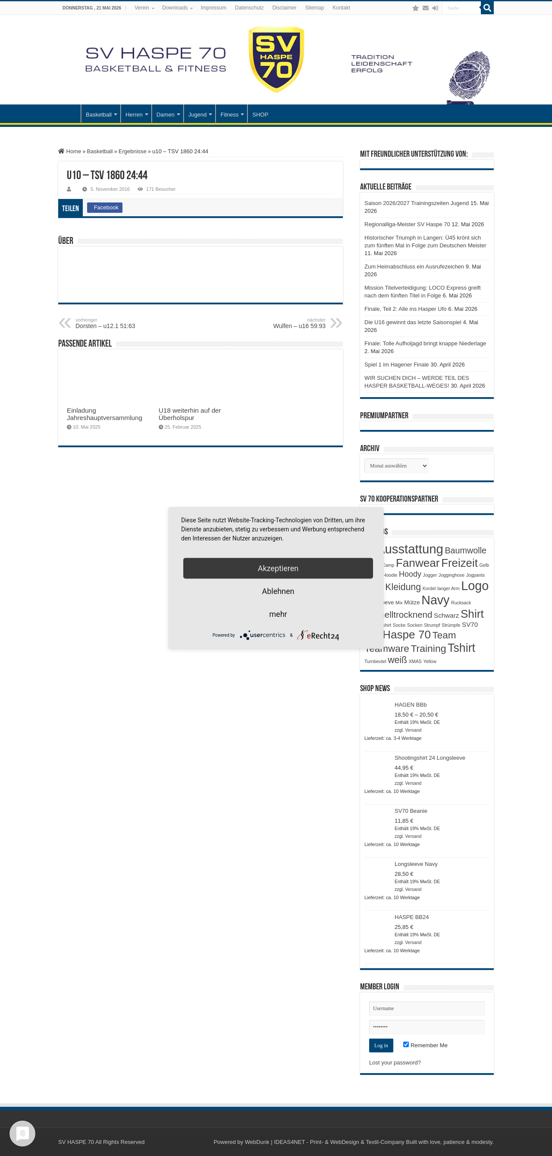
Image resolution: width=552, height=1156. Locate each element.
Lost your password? (395, 1062)
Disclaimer (284, 8)
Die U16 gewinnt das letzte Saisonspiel (412, 322)
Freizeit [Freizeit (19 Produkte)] (459, 563)
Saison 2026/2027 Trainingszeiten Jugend (416, 203)
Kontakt (341, 8)
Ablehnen (278, 591)
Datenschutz (249, 8)
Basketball (99, 114)
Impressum (213, 8)
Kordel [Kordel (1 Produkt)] (429, 588)
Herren (134, 114)
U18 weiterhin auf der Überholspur (190, 414)
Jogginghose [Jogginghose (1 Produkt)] (451, 575)
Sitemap (314, 8)
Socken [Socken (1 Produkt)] (415, 625)
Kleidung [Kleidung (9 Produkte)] (403, 587)
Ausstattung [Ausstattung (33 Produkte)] (409, 549)
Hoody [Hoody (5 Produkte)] (410, 574)
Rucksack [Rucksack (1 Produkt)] (461, 602)
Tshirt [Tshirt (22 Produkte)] (461, 647)
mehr (278, 614)
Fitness (229, 114)
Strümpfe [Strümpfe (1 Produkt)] (451, 625)
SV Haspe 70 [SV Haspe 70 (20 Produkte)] (397, 634)
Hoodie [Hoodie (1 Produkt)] (390, 575)
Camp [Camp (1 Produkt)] (388, 565)
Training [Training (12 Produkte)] (428, 648)
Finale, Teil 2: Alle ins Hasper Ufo (405, 309)
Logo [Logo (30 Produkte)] (475, 586)
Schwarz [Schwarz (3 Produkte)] (446, 615)
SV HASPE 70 (76, 1142)
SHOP (260, 114)
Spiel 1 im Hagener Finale (396, 364)
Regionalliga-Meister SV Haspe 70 (407, 224)
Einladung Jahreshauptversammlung (104, 414)
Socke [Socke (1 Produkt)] (399, 625)
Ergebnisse (133, 151)
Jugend (197, 114)
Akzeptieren (278, 568)
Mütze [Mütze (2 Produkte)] (412, 602)
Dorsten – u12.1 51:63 (119, 323)
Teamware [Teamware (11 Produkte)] (386, 648)
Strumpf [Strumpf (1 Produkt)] (432, 625)
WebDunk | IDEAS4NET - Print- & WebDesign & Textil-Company (325, 1142)
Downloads (175, 8)
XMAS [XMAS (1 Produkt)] (415, 661)
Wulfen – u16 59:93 (281, 323)
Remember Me (425, 1045)
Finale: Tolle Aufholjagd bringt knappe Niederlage (425, 343)
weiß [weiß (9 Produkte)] (397, 660)
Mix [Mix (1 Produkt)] (399, 602)
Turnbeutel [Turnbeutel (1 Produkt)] (375, 661)
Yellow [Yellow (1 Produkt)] (429, 661)
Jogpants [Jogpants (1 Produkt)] (475, 575)
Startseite (69, 113)
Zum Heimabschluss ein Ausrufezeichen (414, 266)
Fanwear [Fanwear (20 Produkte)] (418, 562)
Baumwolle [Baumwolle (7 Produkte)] (465, 550)
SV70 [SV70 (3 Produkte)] (470, 624)
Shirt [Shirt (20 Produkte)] (472, 613)
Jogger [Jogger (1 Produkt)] (430, 575)
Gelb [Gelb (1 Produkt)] (484, 565)
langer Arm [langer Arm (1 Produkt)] (448, 588)
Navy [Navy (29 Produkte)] (435, 600)
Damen (166, 114)
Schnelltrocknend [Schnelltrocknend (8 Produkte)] (398, 614)
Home (69, 151)
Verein (142, 8)
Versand (413, 730)
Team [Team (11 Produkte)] (444, 635)
